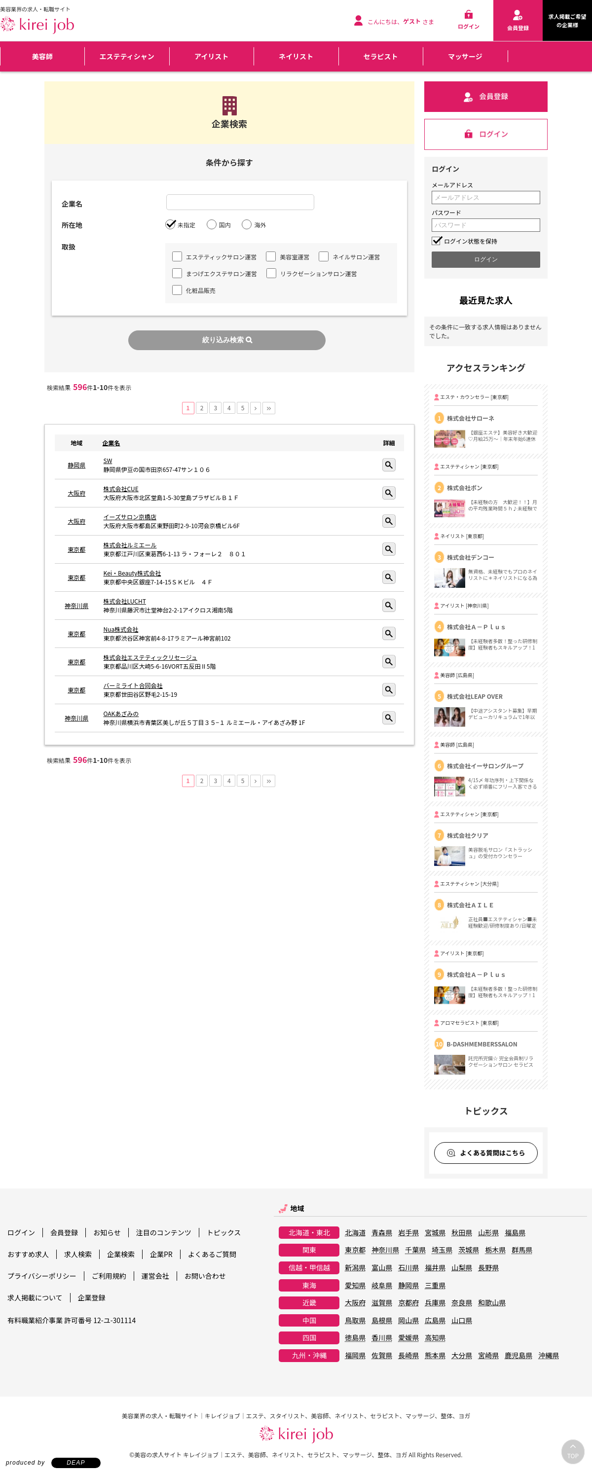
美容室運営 (287, 256)
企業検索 (121, 1254)
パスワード (446, 212)
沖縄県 (548, 1356)
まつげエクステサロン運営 (214, 273)
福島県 (515, 1233)
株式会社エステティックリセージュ (150, 657)
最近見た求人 (486, 299)
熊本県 (435, 1356)
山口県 (461, 1321)
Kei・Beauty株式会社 (132, 573)
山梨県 (461, 1268)
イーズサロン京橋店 (130, 516)
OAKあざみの (121, 713)
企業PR (161, 1254)
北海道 (355, 1233)
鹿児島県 (518, 1356)
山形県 (488, 1233)
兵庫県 (435, 1303)
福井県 (435, 1268)
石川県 (408, 1268)
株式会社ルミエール (130, 544)
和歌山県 (492, 1303)
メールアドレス (452, 184)
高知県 (435, 1338)
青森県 (381, 1233)
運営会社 (155, 1276)
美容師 (42, 56)
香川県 (381, 1338)
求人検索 (78, 1254)
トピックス (224, 1232)
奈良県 (461, 1303)
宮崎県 (488, 1356)
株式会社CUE (121, 488)
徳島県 (355, 1338)
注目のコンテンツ (163, 1232)
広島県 (435, 1321)
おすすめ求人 (28, 1254)
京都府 (408, 1303)
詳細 (389, 464)
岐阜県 (381, 1286)
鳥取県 (355, 1321)
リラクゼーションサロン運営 (311, 273)
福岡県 (355, 1356)
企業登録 (92, 1297)
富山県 (381, 1268)
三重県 (435, 1286)
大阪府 (76, 493)
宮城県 (435, 1233)
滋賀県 (381, 1303)
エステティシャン (127, 56)
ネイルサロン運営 (349, 256)
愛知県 (355, 1286)
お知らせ (107, 1232)
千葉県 (415, 1250)
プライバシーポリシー (41, 1276)
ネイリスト (296, 56)
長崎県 (408, 1356)
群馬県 (522, 1250)
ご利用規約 (109, 1276)
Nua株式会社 (121, 629)
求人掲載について (35, 1297)
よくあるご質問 (212, 1254)
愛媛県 (408, 1338)
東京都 (76, 549)
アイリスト (211, 56)
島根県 (381, 1321)
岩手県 (408, 1233)
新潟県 (355, 1268)
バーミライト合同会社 (133, 685)
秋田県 (461, 1233)
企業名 (111, 442)
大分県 (461, 1356)
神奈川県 (76, 605)
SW (108, 460)
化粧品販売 (194, 290)
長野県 (488, 1268)
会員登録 (64, 1232)
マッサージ (465, 56)
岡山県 (408, 1321)
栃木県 (495, 1250)
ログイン (21, 1232)
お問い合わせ (205, 1276)
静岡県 (76, 465)
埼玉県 (442, 1250)
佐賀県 (381, 1356)
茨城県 (468, 1250)
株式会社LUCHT (125, 601)
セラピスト (380, 56)
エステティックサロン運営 (214, 256)
